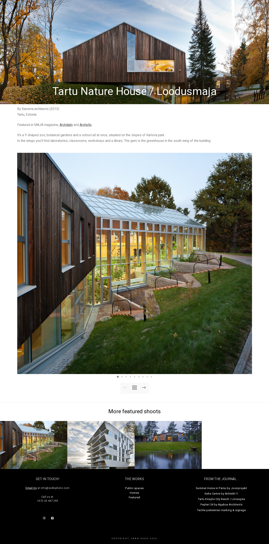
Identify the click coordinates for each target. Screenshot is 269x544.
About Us (219, 10)
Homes (177, 10)
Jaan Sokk (19, 7)
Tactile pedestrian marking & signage (221, 510)
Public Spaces (154, 10)
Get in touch (244, 10)
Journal (197, 10)
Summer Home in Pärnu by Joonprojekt (221, 488)
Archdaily (66, 124)
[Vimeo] (53, 519)
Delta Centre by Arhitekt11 (221, 494)
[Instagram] (45, 519)
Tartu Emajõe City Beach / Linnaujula (221, 499)
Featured (134, 497)
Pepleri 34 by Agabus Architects (221, 504)
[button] (118, 376)
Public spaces (134, 488)
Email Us (31, 488)
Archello (86, 124)
